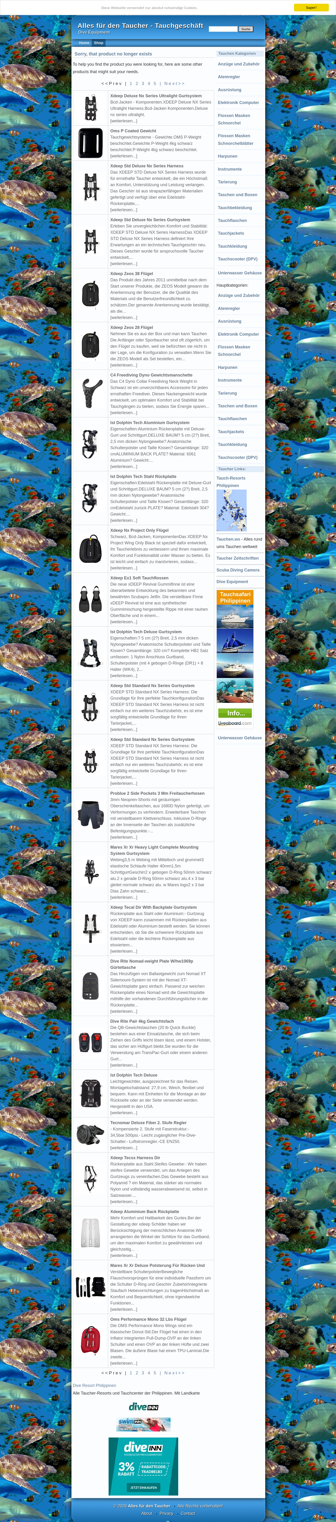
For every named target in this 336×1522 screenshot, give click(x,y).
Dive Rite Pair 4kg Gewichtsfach (142, 1021)
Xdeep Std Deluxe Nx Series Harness (147, 166)
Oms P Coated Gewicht (133, 131)
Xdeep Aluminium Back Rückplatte (144, 1211)
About (146, 1513)
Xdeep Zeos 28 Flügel (131, 327)
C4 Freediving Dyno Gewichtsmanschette (151, 375)
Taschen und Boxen (237, 194)
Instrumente (230, 169)
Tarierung (227, 182)
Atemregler (229, 77)
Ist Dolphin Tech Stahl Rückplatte (143, 476)
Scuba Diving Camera (237, 570)
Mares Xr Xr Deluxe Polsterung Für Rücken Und (157, 1265)
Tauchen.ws (228, 539)
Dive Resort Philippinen (94, 1385)
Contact (188, 1513)
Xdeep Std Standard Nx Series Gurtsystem (152, 685)
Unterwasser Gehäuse (240, 273)
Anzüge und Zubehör (239, 64)
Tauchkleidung (232, 246)
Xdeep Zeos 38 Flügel (131, 273)
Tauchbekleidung (235, 207)
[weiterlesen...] (123, 121)
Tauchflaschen (232, 220)
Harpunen (227, 156)
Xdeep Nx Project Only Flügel (139, 530)
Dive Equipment (232, 581)
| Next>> (172, 83)
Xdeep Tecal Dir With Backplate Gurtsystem (153, 907)
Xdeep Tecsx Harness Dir (135, 1157)
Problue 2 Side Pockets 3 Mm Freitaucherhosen (157, 793)
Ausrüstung (229, 90)
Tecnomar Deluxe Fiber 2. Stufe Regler (148, 1122)
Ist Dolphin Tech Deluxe (134, 1075)
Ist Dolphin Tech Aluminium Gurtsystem (150, 422)
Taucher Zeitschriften (237, 558)
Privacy (166, 1513)
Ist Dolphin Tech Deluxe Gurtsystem (146, 632)
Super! (311, 7)
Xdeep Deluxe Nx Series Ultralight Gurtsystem (156, 96)
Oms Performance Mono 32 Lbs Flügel (148, 1319)
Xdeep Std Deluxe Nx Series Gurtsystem (150, 219)
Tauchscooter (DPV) (238, 259)
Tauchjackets (231, 233)
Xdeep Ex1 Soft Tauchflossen (139, 578)
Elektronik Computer (238, 102)
